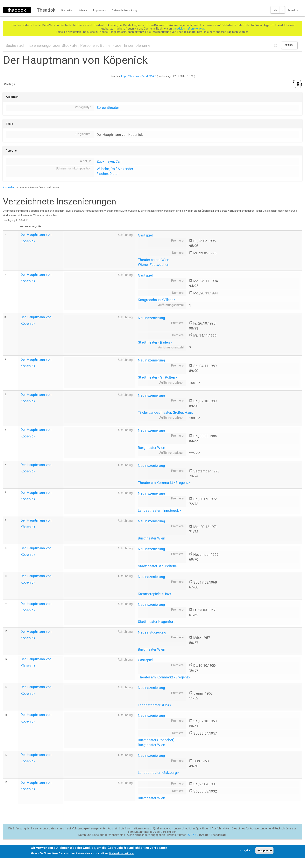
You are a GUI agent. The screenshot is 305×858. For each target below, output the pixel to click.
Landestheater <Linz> (154, 705)
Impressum (99, 10)
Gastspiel (145, 235)
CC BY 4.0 (193, 834)
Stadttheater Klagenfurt (156, 622)
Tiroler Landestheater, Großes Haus (165, 412)
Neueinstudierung (152, 632)
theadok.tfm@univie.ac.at (189, 28)
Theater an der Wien (153, 260)
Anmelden (293, 10)
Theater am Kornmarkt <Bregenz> (164, 483)
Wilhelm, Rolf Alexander (115, 169)
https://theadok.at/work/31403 (138, 76)
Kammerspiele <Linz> (155, 594)
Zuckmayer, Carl (109, 161)
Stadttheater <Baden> (155, 342)
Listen (83, 10)
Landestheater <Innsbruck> (159, 510)
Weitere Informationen (121, 854)
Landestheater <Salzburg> (158, 773)
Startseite (66, 10)
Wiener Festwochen (153, 265)
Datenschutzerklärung (124, 10)
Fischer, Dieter (108, 174)
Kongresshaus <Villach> (156, 300)
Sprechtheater (108, 108)
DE (275, 9)
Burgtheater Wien (151, 448)
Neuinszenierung (151, 318)
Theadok (46, 10)
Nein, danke (246, 851)
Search (289, 45)
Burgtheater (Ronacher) (156, 740)
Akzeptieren (264, 851)
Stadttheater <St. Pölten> (157, 377)
